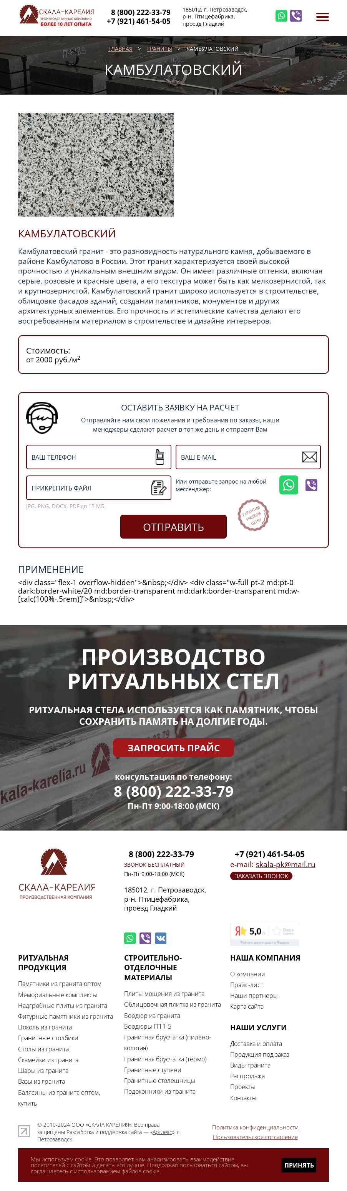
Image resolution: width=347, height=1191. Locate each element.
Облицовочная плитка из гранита (172, 1004)
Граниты (159, 48)
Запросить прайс (174, 748)
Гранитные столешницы (160, 1080)
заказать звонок (261, 876)
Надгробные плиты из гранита (62, 1005)
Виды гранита (250, 1065)
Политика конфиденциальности (255, 1127)
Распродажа (247, 1075)
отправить (173, 527)
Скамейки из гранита (48, 1059)
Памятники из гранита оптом (59, 983)
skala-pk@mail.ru (285, 864)
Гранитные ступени (152, 1069)
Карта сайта (247, 1006)
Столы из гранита (43, 1048)
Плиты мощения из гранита (164, 993)
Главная (120, 48)
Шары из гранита (43, 1070)
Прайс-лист (246, 984)
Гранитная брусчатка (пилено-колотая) (167, 1042)
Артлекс (162, 1132)
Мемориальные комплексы (57, 994)
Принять (299, 1165)
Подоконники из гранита (160, 1091)
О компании (247, 973)
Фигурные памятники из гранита (65, 1016)
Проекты (242, 1086)
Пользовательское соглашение (255, 1137)
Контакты (243, 1097)
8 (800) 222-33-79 (174, 791)
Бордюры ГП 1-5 (147, 1026)
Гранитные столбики (48, 1037)
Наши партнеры (254, 995)
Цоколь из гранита (45, 1027)
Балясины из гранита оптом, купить (59, 1098)
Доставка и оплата (256, 1043)
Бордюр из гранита (152, 1015)
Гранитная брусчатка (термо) (165, 1058)
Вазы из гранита (41, 1081)
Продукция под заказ (259, 1054)
